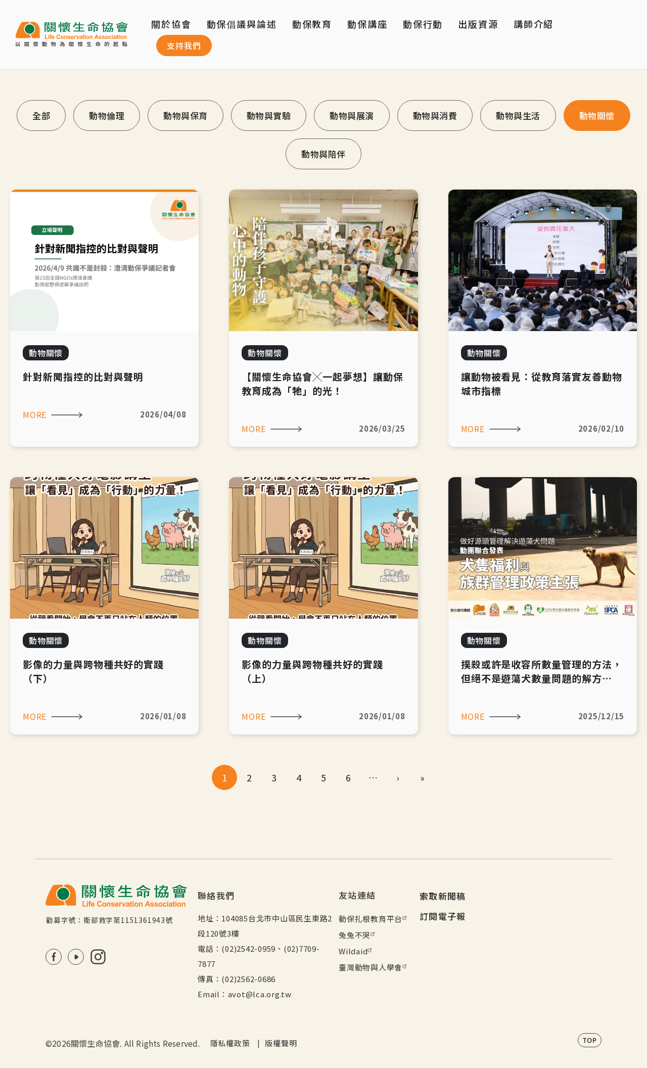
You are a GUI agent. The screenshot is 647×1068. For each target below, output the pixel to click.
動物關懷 (597, 115)
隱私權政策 (230, 1043)
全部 (41, 115)
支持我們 (184, 45)
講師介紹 (534, 23)
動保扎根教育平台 (374, 918)
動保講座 (367, 23)
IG (98, 957)
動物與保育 (185, 115)
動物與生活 (518, 115)
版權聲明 (281, 1043)
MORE (35, 414)
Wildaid (357, 951)
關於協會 (171, 23)
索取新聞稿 (443, 896)
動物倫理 (106, 115)
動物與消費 (435, 115)
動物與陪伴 (323, 154)
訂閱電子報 (443, 916)
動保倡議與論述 (242, 23)
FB (53, 957)
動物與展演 (352, 115)
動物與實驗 (269, 115)
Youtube (76, 957)
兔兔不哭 (358, 935)
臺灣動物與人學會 (374, 967)
